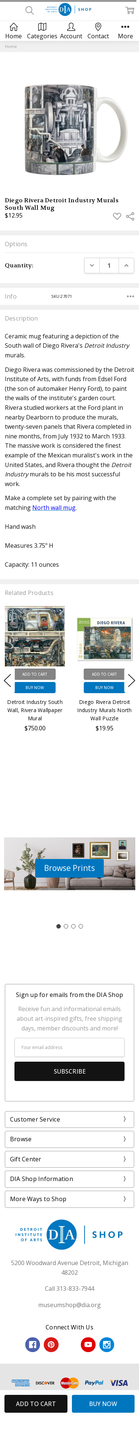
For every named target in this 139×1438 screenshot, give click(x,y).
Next (131, 680)
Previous (7, 680)
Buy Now (35, 687)
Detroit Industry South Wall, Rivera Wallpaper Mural (35, 710)
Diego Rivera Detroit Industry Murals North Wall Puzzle (104, 710)
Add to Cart (34, 674)
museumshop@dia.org (69, 1305)
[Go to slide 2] (66, 926)
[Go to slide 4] (81, 926)
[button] (69, 868)
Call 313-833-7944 (69, 1288)
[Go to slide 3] (73, 926)
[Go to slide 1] (58, 926)
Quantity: (19, 265)
